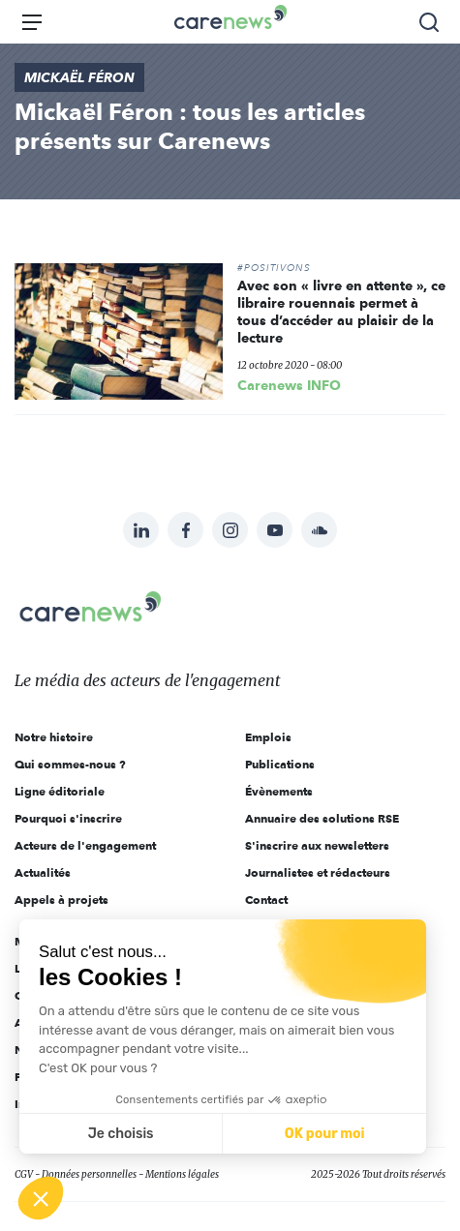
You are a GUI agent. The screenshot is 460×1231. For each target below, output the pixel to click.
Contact (266, 899)
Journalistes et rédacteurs (317, 872)
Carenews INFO (289, 385)
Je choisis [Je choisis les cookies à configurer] (121, 1134)
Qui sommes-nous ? (70, 764)
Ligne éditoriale (60, 791)
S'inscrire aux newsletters (317, 845)
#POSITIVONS (274, 268)
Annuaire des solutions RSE (322, 818)
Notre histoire (54, 737)
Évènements (279, 791)
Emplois (268, 737)
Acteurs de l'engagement (85, 845)
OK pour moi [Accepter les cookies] (325, 1134)
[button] (40, 1198)
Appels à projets (61, 899)
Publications (280, 764)
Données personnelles (89, 1174)
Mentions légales (182, 1174)
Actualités (43, 872)
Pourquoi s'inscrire (68, 818)
